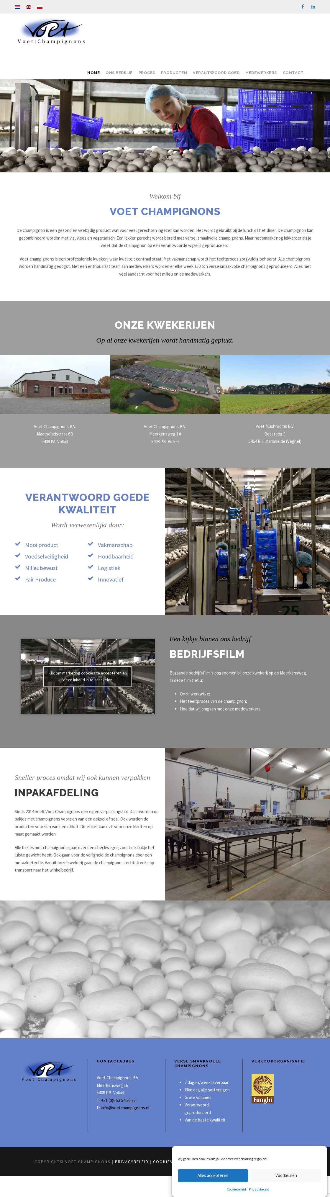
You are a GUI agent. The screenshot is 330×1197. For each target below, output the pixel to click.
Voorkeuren (286, 1175)
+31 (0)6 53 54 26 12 (118, 1121)
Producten (174, 73)
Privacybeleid (259, 1189)
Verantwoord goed (216, 73)
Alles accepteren (213, 1175)
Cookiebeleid (236, 1189)
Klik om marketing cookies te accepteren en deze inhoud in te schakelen (88, 676)
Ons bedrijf (119, 73)
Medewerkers (261, 73)
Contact (293, 73)
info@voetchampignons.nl (124, 1128)
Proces (147, 73)
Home (93, 73)
